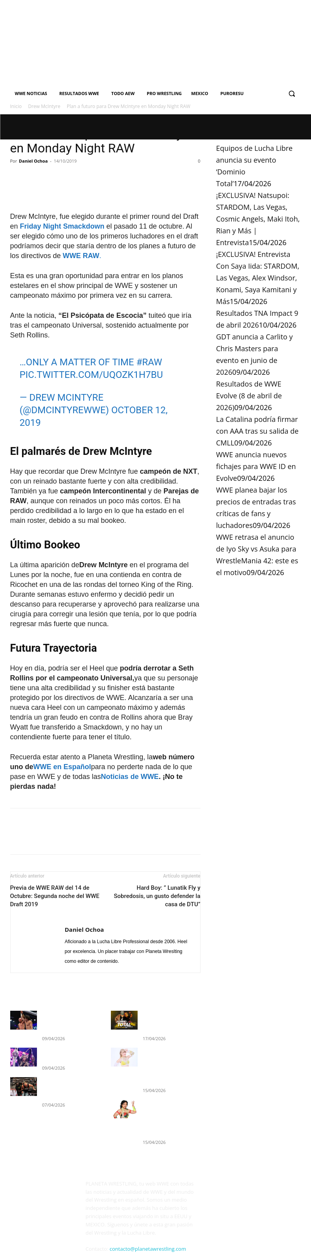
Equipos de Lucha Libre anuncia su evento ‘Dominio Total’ (167, 1020)
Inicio (16, 106)
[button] (292, 93)
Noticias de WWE (130, 777)
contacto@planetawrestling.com (148, 1231)
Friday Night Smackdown (62, 226)
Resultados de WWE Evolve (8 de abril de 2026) (249, 395)
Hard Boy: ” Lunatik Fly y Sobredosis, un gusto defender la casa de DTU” (157, 896)
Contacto (59, 1251)
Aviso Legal (79, 1243)
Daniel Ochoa (33, 161)
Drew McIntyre (44, 106)
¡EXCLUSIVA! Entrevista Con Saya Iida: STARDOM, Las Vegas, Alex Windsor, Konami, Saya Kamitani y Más (258, 277)
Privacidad (108, 1243)
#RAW (149, 362)
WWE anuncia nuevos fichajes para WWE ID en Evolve (256, 466)
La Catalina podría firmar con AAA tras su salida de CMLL (257, 430)
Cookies (133, 1243)
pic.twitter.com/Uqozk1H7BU (91, 374)
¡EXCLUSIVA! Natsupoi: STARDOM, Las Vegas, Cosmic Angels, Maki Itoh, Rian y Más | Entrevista (258, 219)
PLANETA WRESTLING (39, 1243)
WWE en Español (62, 767)
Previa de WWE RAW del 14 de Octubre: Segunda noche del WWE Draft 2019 (54, 896)
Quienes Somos (27, 1251)
